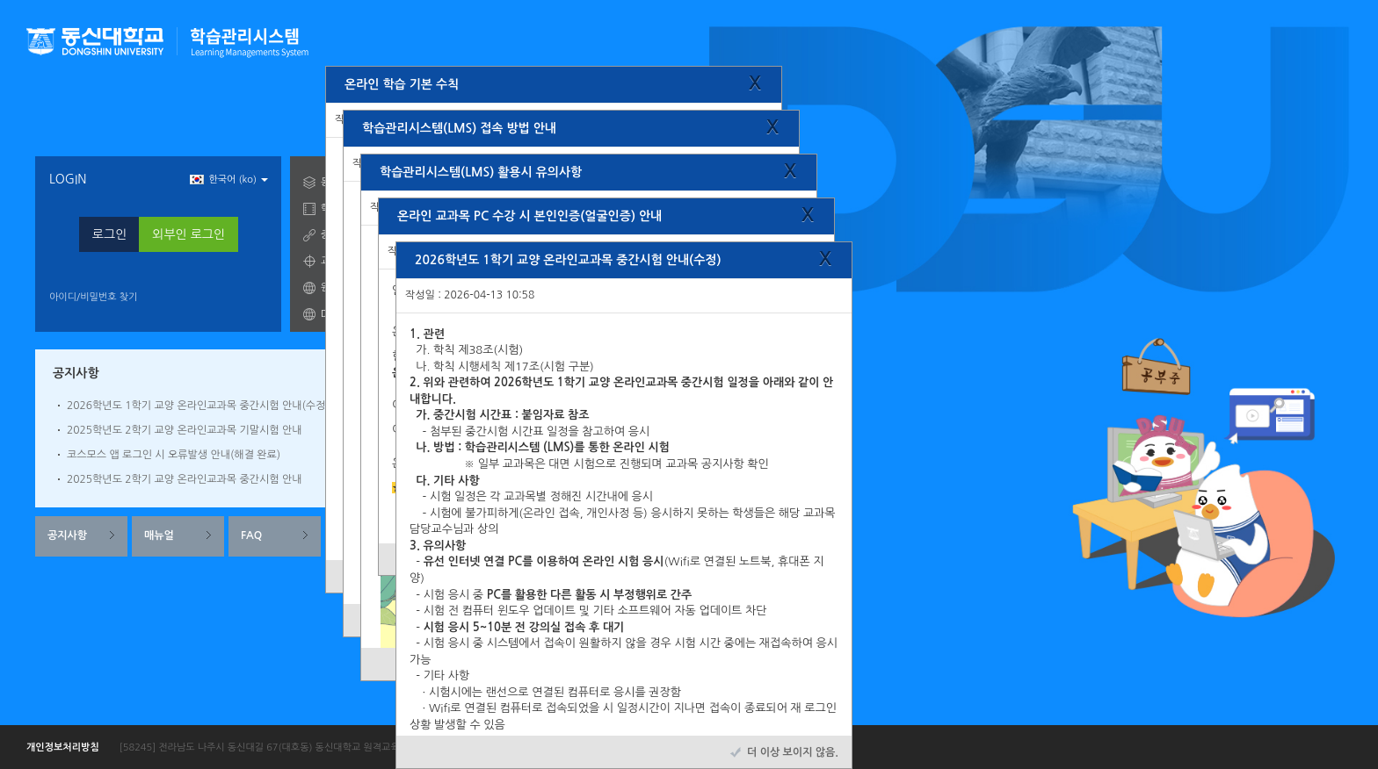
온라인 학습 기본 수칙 (401, 84)
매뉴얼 (159, 535)
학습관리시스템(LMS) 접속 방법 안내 (459, 128)
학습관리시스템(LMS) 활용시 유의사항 (481, 172)
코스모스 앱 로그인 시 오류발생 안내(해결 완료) (173, 454)
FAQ (251, 535)
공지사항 (67, 535)
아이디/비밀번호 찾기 (93, 297)
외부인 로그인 (188, 234)
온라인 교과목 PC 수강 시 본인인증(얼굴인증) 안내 (529, 216)
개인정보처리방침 (62, 747)
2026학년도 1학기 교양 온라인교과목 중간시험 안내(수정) (198, 405)
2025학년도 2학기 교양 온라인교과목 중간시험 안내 (184, 479)
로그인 (109, 234)
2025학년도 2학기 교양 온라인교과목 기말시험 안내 (184, 430)
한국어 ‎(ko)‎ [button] (229, 179)
